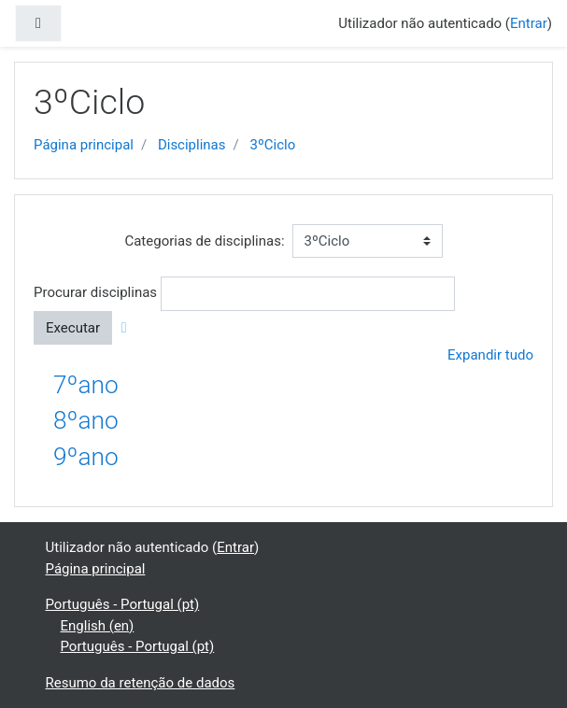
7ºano (86, 385)
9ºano (86, 457)
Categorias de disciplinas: (204, 241)
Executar (73, 327)
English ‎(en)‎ (98, 625)
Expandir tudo (490, 355)
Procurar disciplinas (95, 292)
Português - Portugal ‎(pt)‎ (123, 604)
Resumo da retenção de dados (140, 682)
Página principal (84, 144)
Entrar (528, 23)
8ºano (86, 420)
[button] (128, 328)
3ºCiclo (272, 144)
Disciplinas (192, 144)
